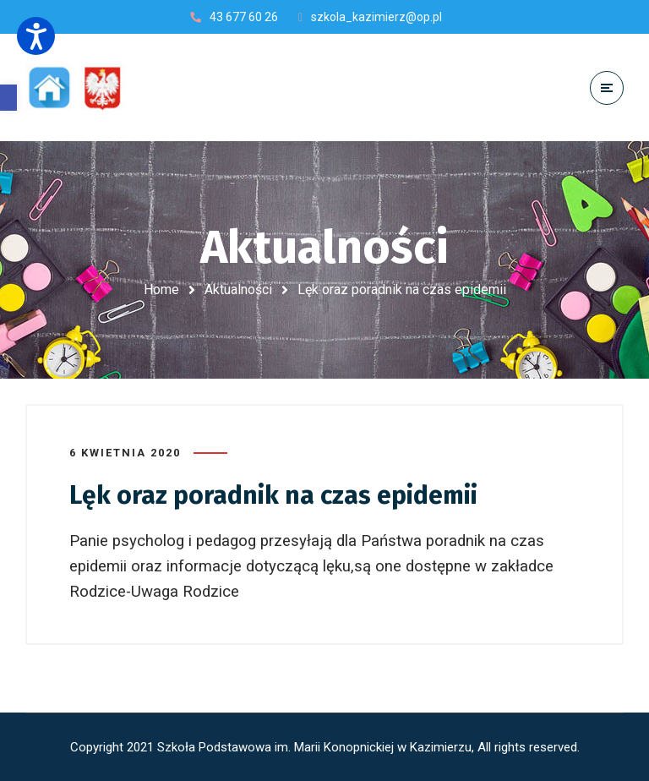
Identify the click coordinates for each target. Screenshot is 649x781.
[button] (8, 98)
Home (161, 289)
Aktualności (238, 289)
